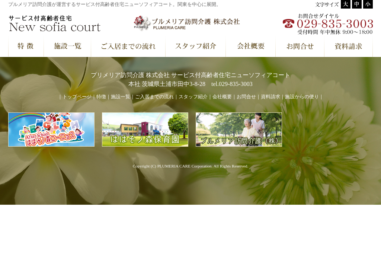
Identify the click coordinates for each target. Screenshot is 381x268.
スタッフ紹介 (193, 96)
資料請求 (270, 96)
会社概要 (222, 96)
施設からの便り (302, 96)
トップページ (77, 96)
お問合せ (246, 96)
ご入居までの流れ (154, 96)
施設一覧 (120, 96)
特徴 (101, 96)
